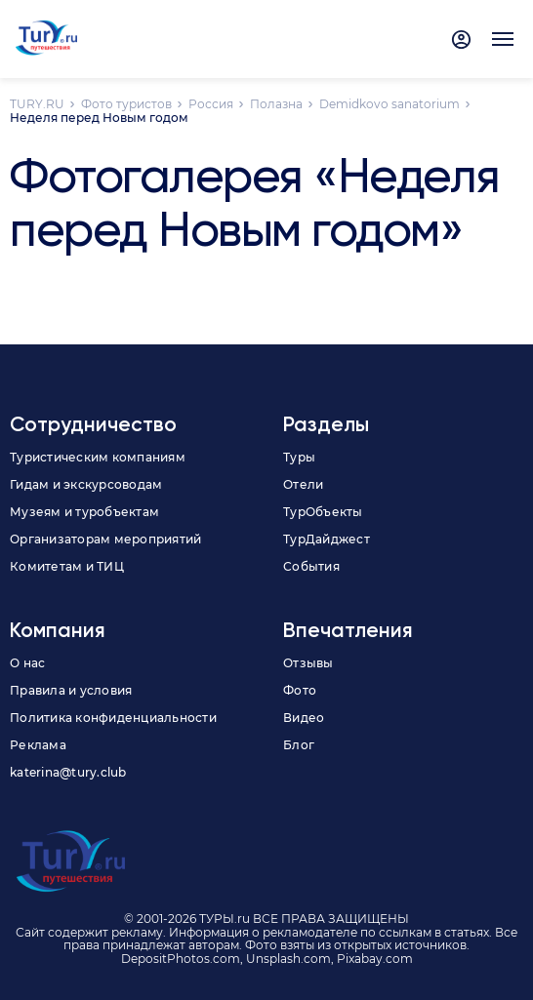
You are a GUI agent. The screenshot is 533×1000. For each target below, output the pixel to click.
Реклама (38, 745)
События (311, 566)
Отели (303, 484)
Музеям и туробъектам (84, 511)
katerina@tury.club (68, 772)
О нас (27, 663)
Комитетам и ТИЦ (67, 566)
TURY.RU (37, 104)
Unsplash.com (288, 958)
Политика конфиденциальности (113, 717)
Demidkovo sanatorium (389, 104)
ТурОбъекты (323, 511)
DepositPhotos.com (180, 958)
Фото (299, 690)
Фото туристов (126, 104)
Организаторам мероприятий (105, 539)
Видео (303, 717)
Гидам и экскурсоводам (86, 484)
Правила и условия (71, 690)
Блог (298, 745)
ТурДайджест (326, 539)
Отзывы (308, 663)
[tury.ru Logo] (46, 39)
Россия (210, 104)
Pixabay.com (375, 958)
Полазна (276, 104)
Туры (299, 457)
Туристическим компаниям (97, 457)
